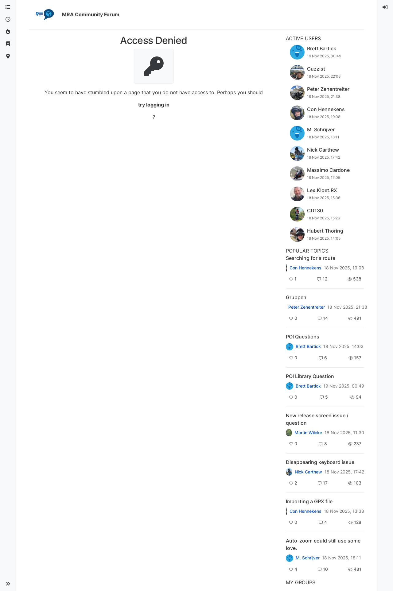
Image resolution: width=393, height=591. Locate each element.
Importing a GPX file (309, 501)
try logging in (153, 105)
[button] (8, 584)
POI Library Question (310, 376)
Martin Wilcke (308, 433)
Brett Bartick (308, 346)
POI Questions (302, 337)
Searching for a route (310, 258)
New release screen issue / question (317, 419)
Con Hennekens (305, 268)
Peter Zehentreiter (306, 307)
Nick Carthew (308, 472)
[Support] (8, 44)
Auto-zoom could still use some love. (323, 544)
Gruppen (296, 297)
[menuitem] (385, 7)
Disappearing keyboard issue (320, 462)
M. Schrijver (308, 558)
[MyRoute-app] (8, 56)
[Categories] (8, 7)
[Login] (385, 7)
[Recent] (8, 20)
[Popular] (8, 32)
